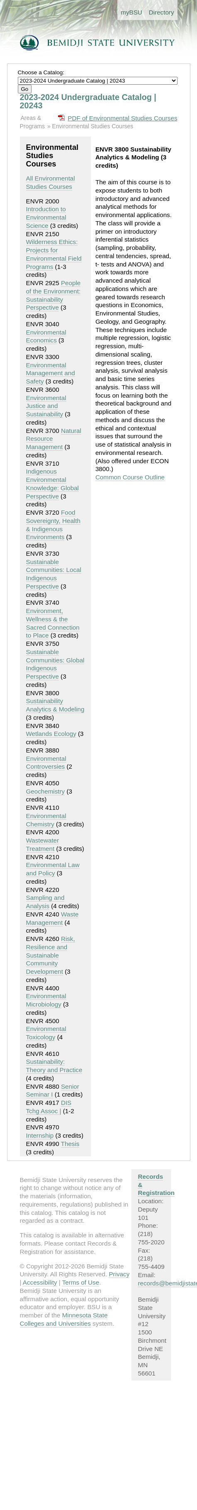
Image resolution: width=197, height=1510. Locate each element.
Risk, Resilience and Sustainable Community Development (50, 955)
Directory (161, 12)
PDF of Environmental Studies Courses (122, 118)
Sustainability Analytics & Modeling (55, 705)
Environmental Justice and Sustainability (46, 406)
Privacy (119, 1274)
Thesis (70, 1143)
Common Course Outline (130, 477)
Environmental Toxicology (46, 1033)
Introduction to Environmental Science (46, 217)
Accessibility (40, 1282)
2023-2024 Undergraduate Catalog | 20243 (88, 101)
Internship (40, 1135)
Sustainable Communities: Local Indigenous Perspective (53, 574)
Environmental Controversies (46, 762)
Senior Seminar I (52, 1090)
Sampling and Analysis (45, 901)
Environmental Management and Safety (50, 373)
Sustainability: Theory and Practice (54, 1065)
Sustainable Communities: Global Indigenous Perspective (55, 664)
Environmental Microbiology (46, 1000)
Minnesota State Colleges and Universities (64, 1319)
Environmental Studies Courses (93, 126)
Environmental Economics (46, 336)
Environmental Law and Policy (53, 869)
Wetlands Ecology (51, 733)
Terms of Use (80, 1282)
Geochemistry (45, 791)
